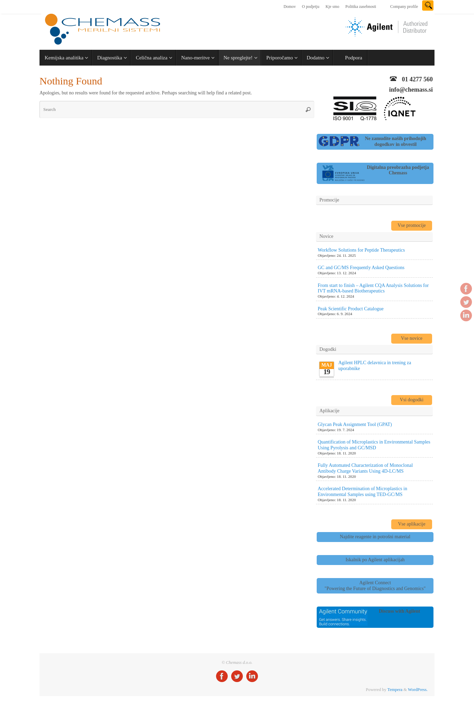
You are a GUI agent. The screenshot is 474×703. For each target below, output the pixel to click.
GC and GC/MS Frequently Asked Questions (361, 267)
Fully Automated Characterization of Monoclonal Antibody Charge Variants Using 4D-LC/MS (365, 468)
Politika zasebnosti (361, 6)
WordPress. (418, 689)
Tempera (395, 689)
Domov (289, 6)
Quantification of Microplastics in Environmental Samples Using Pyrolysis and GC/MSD (374, 444)
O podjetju (310, 6)
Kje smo (332, 6)
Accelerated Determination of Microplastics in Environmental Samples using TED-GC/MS (362, 491)
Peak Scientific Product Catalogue (351, 308)
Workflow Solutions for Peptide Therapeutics (361, 250)
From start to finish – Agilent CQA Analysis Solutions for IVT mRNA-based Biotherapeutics (373, 288)
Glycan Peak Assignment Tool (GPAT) (355, 424)
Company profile (404, 6)
